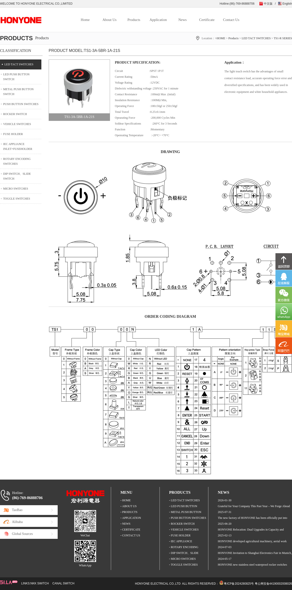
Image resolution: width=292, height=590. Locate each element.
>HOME (220, 38)
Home (85, 20)
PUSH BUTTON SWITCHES (20, 104)
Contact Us (231, 20)
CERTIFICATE (131, 529)
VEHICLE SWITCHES (17, 124)
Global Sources (22, 534)
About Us (109, 20)
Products (134, 20)
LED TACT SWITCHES (256, 38)
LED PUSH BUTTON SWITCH (16, 77)
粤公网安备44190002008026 (273, 583)
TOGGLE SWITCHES (16, 198)
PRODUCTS (129, 512)
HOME (126, 500)
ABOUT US (129, 506)
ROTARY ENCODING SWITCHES (17, 161)
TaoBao (17, 510)
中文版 (268, 3)
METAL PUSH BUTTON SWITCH (18, 91)
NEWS (126, 523)
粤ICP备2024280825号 (239, 583)
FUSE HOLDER (13, 134)
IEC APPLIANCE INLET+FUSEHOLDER (17, 146)
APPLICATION (131, 518)
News (182, 20)
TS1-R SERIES (283, 38)
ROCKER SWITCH (15, 114)
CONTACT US (131, 535)
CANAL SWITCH (63, 583)
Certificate (206, 20)
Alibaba (17, 522)
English (287, 3)
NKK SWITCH (39, 583)
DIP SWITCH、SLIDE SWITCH (17, 176)
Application (158, 20)
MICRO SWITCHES (15, 188)
